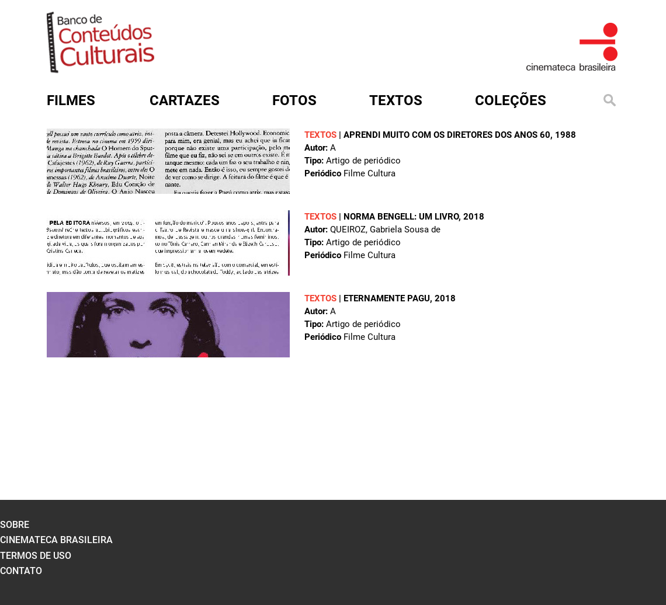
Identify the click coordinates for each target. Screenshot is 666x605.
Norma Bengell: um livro (401, 216)
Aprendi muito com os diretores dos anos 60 (447, 135)
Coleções (510, 100)
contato (21, 570)
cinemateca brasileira (56, 539)
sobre (14, 524)
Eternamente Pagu (387, 298)
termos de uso (35, 555)
